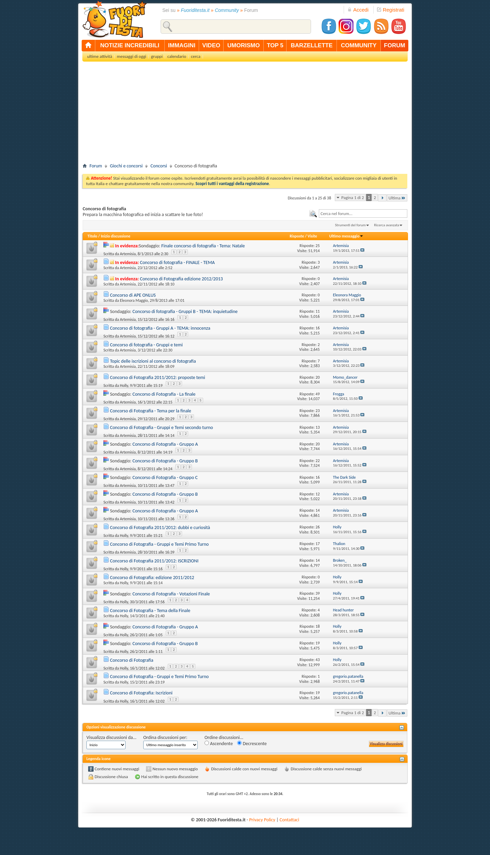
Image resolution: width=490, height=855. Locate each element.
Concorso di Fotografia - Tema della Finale (150, 610)
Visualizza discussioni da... (111, 737)
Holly (124, 385)
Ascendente (219, 743)
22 (317, 460)
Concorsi (158, 166)
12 (317, 494)
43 (317, 659)
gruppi (157, 56)
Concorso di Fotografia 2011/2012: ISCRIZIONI (154, 561)
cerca (195, 56)
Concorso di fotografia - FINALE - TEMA (177, 262)
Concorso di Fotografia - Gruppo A (165, 444)
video (211, 45)
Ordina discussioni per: (165, 737)
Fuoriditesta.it (195, 10)
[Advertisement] (245, 114)
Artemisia (128, 253)
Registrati (390, 10)
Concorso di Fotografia (131, 660)
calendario (176, 56)
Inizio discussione (115, 236)
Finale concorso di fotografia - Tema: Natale (203, 246)
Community (227, 10)
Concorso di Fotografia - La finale (163, 394)
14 (317, 510)
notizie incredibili (129, 45)
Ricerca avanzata (386, 225)
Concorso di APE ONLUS (133, 295)
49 (317, 394)
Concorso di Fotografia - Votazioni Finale (171, 594)
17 (317, 543)
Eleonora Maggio (134, 300)
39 (317, 593)
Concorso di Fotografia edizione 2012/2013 (181, 279)
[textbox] (363, 213)
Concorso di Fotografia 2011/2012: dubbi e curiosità (160, 527)
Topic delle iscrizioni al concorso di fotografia (153, 361)
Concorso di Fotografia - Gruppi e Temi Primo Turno (159, 544)
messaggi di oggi (131, 56)
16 (317, 328)
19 (317, 643)
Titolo (92, 236)
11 (317, 311)
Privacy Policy (262, 820)
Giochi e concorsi (126, 166)
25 (317, 245)
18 (317, 626)
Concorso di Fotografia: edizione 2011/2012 (152, 577)
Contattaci (289, 820)
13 (317, 427)
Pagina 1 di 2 (352, 197)
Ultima (397, 197)
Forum (95, 166)
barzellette (312, 45)
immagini (181, 45)
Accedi (358, 10)
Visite (312, 236)
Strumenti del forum (350, 225)
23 (317, 410)
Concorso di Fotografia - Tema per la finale (150, 411)
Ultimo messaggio (346, 236)
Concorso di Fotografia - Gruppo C (165, 477)
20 (317, 377)
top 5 (275, 45)
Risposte (297, 236)
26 (317, 527)
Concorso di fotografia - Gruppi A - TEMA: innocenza (160, 328)
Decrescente (251, 743)
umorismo (243, 45)
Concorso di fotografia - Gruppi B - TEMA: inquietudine (185, 311)
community (359, 45)
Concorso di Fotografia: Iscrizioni (141, 693)
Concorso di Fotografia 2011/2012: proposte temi (157, 377)
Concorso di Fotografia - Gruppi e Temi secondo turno (161, 427)
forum (394, 45)
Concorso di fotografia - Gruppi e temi (146, 345)
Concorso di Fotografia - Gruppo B (165, 461)
